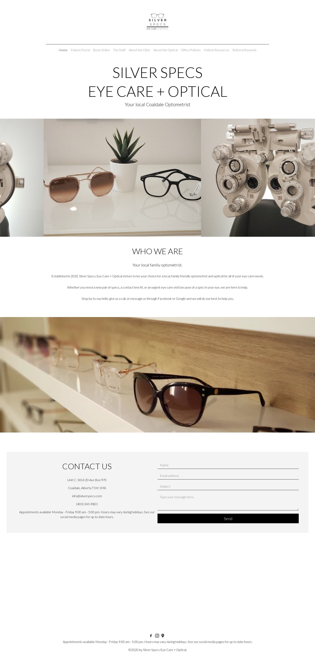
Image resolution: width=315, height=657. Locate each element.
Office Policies (191, 50)
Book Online (101, 50)
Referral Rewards (244, 50)
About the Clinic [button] (139, 50)
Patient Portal (80, 50)
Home (63, 50)
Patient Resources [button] (216, 50)
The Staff (119, 50)
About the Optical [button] (165, 50)
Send (228, 518)
